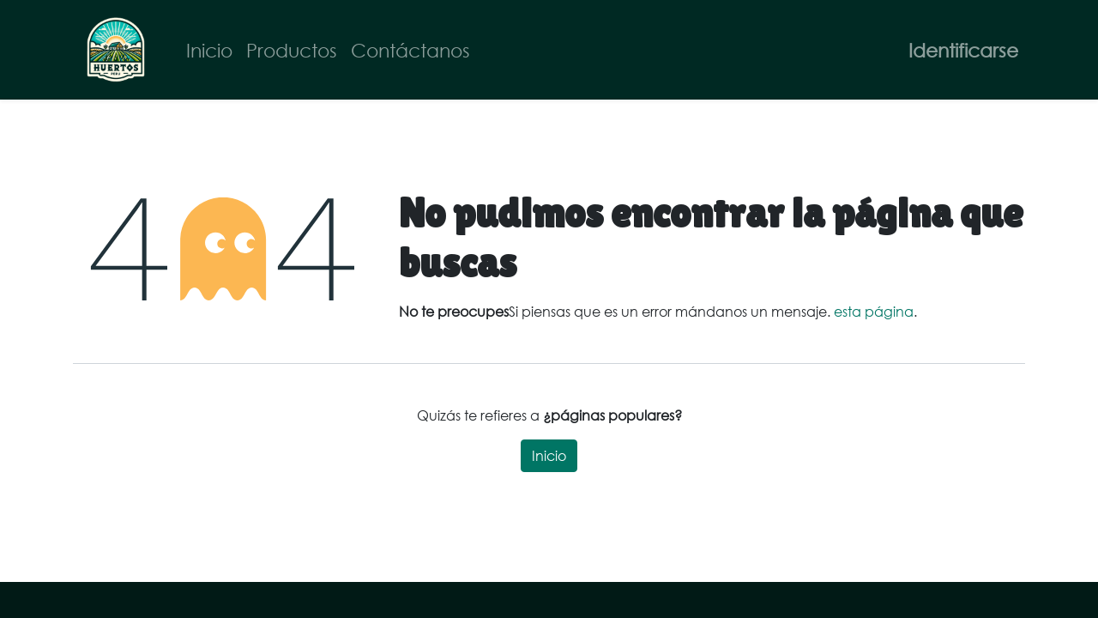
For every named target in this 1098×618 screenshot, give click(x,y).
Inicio (549, 455)
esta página (874, 311)
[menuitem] (209, 50)
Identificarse (963, 50)
